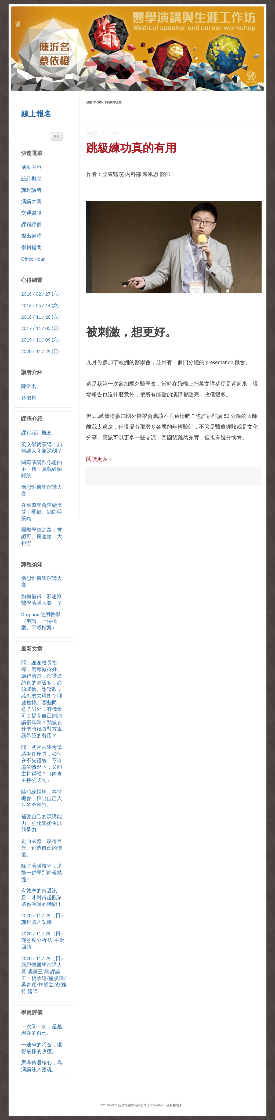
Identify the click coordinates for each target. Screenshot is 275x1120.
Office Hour (33, 259)
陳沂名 (29, 386)
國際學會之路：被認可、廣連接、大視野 (41, 536)
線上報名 (36, 114)
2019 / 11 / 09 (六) (40, 340)
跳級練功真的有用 (131, 148)
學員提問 (31, 247)
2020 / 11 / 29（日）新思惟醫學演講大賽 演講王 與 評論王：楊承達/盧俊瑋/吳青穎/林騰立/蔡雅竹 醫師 (43, 975)
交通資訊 (31, 213)
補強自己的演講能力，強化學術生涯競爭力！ (41, 823)
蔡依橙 (29, 398)
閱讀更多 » (99, 459)
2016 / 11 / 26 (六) (40, 317)
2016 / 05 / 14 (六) (40, 305)
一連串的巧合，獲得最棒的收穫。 (41, 1048)
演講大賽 (31, 201)
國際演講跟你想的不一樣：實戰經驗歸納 (41, 469)
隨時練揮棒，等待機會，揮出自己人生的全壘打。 (41, 798)
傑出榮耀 (31, 236)
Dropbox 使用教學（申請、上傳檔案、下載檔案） (40, 621)
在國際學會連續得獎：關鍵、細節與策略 (41, 511)
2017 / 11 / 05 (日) (40, 328)
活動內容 (31, 167)
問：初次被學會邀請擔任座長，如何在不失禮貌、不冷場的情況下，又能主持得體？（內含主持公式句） (41, 763)
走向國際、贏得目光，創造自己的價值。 (41, 847)
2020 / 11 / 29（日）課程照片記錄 (43, 918)
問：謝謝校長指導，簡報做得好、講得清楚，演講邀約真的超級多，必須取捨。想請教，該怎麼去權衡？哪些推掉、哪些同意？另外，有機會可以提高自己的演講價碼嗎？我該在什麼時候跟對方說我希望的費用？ (41, 699)
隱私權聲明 (175, 1105)
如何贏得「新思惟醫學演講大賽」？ (41, 599)
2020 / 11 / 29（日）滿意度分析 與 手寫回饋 (43, 940)
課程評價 (31, 224)
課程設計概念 (36, 433)
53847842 (156, 1105)
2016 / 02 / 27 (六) (40, 294)
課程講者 (31, 190)
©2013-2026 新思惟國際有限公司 (123, 1105)
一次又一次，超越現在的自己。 (41, 1029)
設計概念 (31, 178)
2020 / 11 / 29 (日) (40, 351)
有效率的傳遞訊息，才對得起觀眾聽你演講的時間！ (41, 897)
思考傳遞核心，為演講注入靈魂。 (41, 1066)
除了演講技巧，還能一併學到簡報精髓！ (41, 872)
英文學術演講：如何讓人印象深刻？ (41, 447)
